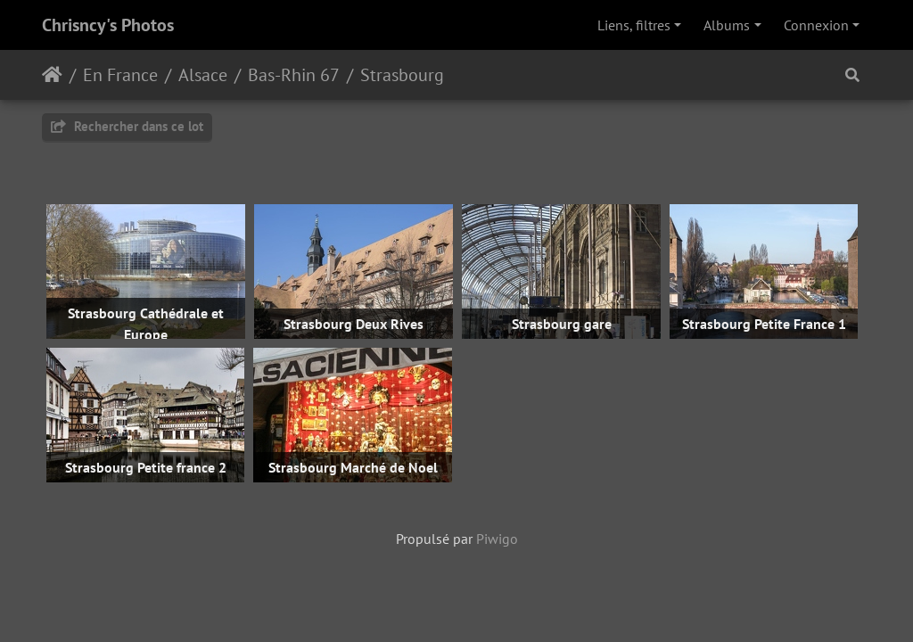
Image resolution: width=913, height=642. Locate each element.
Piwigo (497, 538)
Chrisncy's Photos (108, 25)
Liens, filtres (633, 25)
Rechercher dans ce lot (127, 126)
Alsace (202, 74)
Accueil (52, 75)
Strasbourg (402, 74)
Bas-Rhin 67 (294, 74)
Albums (726, 25)
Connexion (816, 25)
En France (120, 74)
